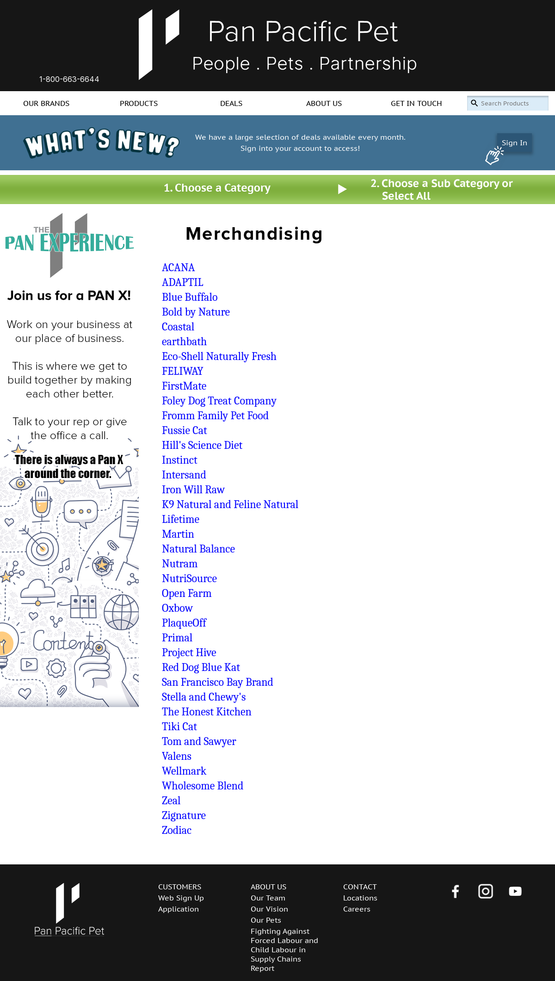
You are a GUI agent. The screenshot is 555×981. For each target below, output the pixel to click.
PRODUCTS (139, 103)
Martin (178, 534)
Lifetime (180, 519)
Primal (177, 637)
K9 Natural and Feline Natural (230, 504)
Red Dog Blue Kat (201, 667)
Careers (356, 908)
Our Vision (269, 908)
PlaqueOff (184, 622)
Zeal (171, 800)
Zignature (184, 815)
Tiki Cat (179, 726)
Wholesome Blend (202, 785)
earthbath (184, 341)
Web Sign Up (181, 897)
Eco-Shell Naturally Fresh (219, 356)
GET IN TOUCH (416, 103)
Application (178, 908)
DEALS (231, 103)
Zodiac (176, 830)
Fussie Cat (184, 430)
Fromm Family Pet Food (215, 415)
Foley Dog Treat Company (219, 400)
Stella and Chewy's (204, 696)
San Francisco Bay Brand (217, 682)
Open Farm (187, 593)
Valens (176, 756)
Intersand (184, 474)
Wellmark (184, 770)
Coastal (178, 326)
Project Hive (189, 652)
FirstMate (184, 385)
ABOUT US (324, 103)
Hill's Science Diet (202, 445)
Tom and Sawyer (199, 741)
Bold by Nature (196, 311)
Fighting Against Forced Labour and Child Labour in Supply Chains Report (284, 949)
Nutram (179, 563)
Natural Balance (198, 548)
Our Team (268, 897)
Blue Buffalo (189, 297)
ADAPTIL (183, 282)
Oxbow (177, 608)
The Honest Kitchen (207, 711)
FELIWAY (183, 371)
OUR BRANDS (46, 103)
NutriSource (189, 578)
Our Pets (266, 920)
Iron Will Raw (193, 489)
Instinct (179, 459)
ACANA (178, 267)
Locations (360, 897)
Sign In (514, 142)
